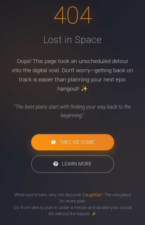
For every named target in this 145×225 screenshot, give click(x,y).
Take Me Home (72, 142)
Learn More (72, 164)
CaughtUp (91, 194)
